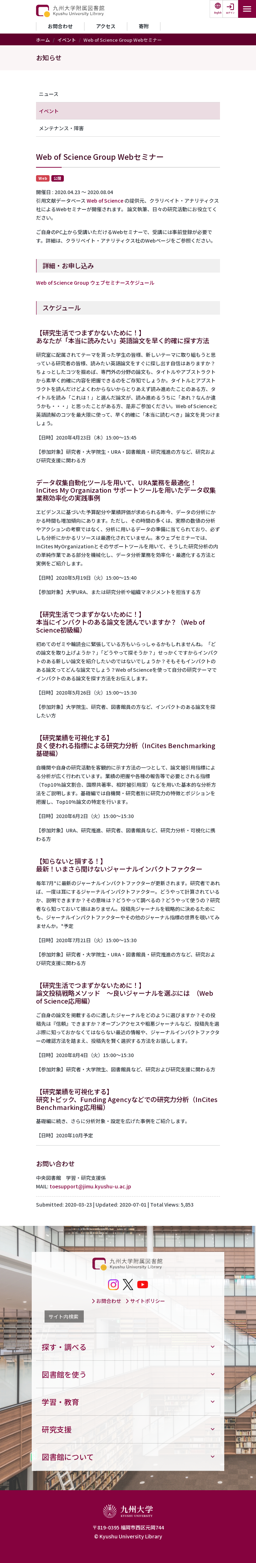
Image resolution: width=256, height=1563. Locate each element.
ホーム (43, 39)
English (217, 12)
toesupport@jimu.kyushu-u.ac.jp (90, 1186)
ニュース (48, 93)
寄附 (144, 26)
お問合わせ (60, 26)
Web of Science (105, 200)
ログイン (230, 12)
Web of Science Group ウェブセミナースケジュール (95, 282)
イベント (66, 39)
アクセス (106, 26)
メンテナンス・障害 (61, 128)
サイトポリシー (145, 1300)
